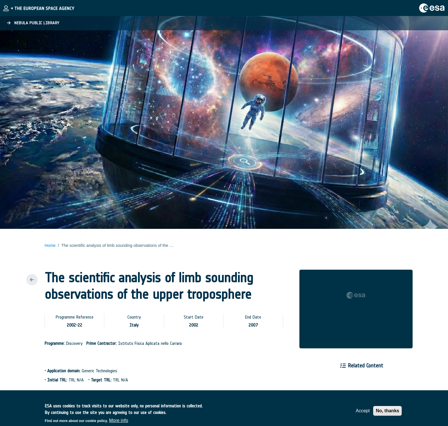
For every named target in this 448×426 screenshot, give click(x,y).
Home (50, 245)
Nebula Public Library (33, 23)
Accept (363, 413)
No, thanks (387, 413)
